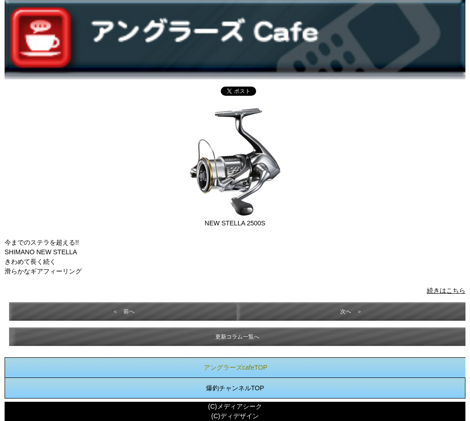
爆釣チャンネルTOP (235, 388)
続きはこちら (446, 290)
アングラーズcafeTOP (236, 367)
